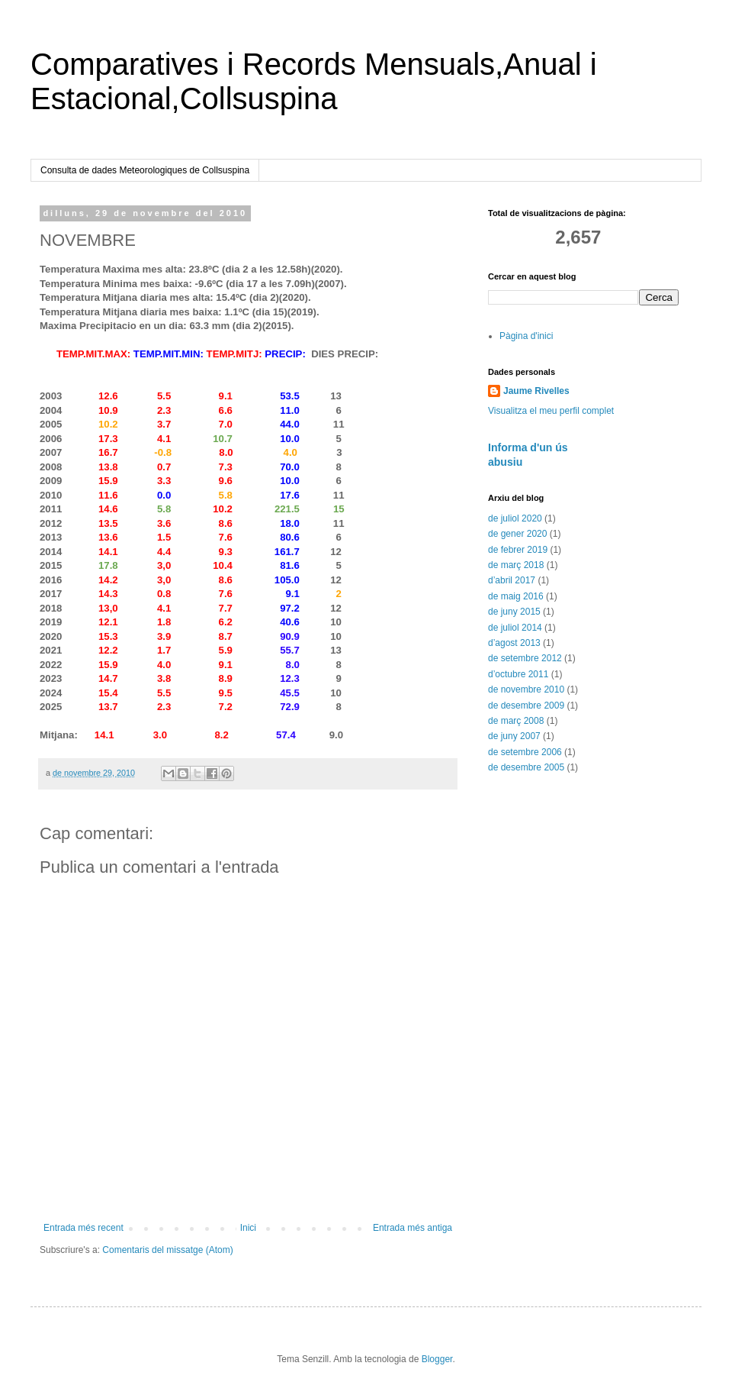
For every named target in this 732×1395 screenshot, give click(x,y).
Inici (248, 1227)
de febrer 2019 (517, 549)
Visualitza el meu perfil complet (551, 410)
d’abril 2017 (511, 580)
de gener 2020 (517, 533)
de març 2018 (516, 565)
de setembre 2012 (525, 658)
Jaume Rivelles (536, 391)
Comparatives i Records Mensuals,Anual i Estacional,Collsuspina (313, 81)
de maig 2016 (516, 596)
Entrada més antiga (412, 1227)
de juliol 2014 (515, 627)
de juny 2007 (514, 736)
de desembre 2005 (526, 767)
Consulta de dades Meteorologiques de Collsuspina (144, 170)
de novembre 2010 (526, 689)
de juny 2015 (514, 611)
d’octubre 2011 (518, 674)
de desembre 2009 (526, 705)
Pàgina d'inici (526, 336)
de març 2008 (516, 720)
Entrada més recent (83, 1227)
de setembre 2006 (525, 752)
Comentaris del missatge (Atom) (167, 1250)
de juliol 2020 (515, 518)
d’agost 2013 (514, 643)
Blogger (437, 1359)
